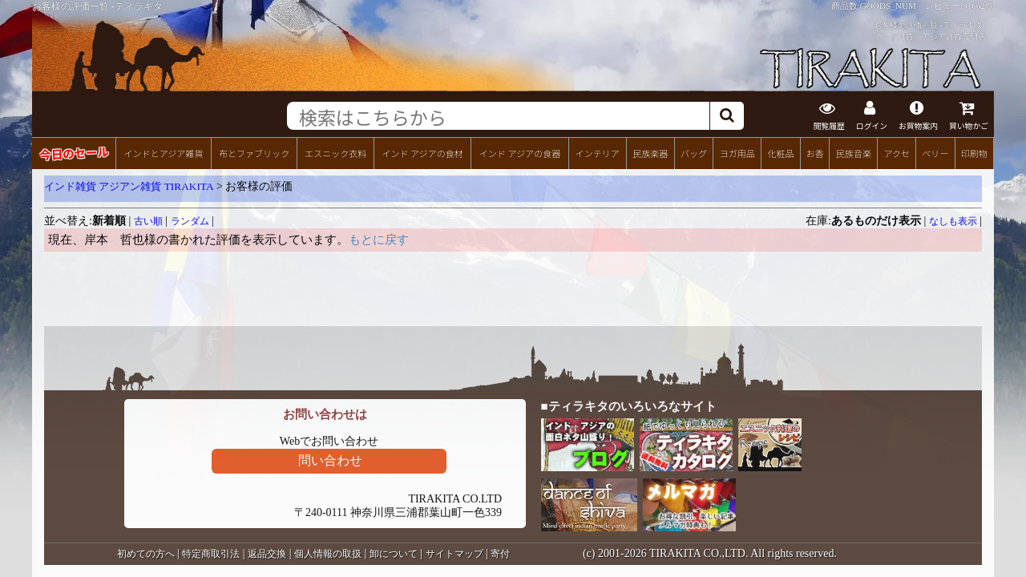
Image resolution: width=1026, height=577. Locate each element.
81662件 (978, 5)
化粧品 (780, 153)
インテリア (598, 153)
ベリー (935, 153)
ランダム (190, 221)
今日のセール (73, 153)
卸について (394, 553)
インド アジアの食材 (422, 153)
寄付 (500, 553)
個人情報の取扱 (328, 553)
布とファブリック (254, 153)
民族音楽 (853, 153)
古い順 (148, 221)
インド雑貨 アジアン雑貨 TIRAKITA (129, 186)
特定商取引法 (211, 553)
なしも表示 (953, 221)
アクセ (897, 153)
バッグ (694, 153)
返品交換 (267, 553)
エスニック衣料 (335, 153)
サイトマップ (454, 553)
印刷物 (974, 153)
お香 (814, 153)
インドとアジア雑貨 (163, 153)
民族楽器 (650, 153)
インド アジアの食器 (519, 153)
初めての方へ (146, 553)
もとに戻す (379, 239)
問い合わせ (330, 460)
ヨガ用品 (737, 153)
